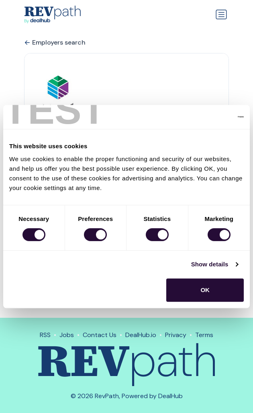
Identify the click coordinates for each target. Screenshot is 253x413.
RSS (45, 335)
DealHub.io (140, 335)
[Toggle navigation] (221, 14)
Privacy (175, 335)
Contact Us (99, 335)
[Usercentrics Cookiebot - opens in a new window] (208, 117)
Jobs (66, 335)
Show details (210, 264)
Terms (204, 335)
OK (205, 289)
